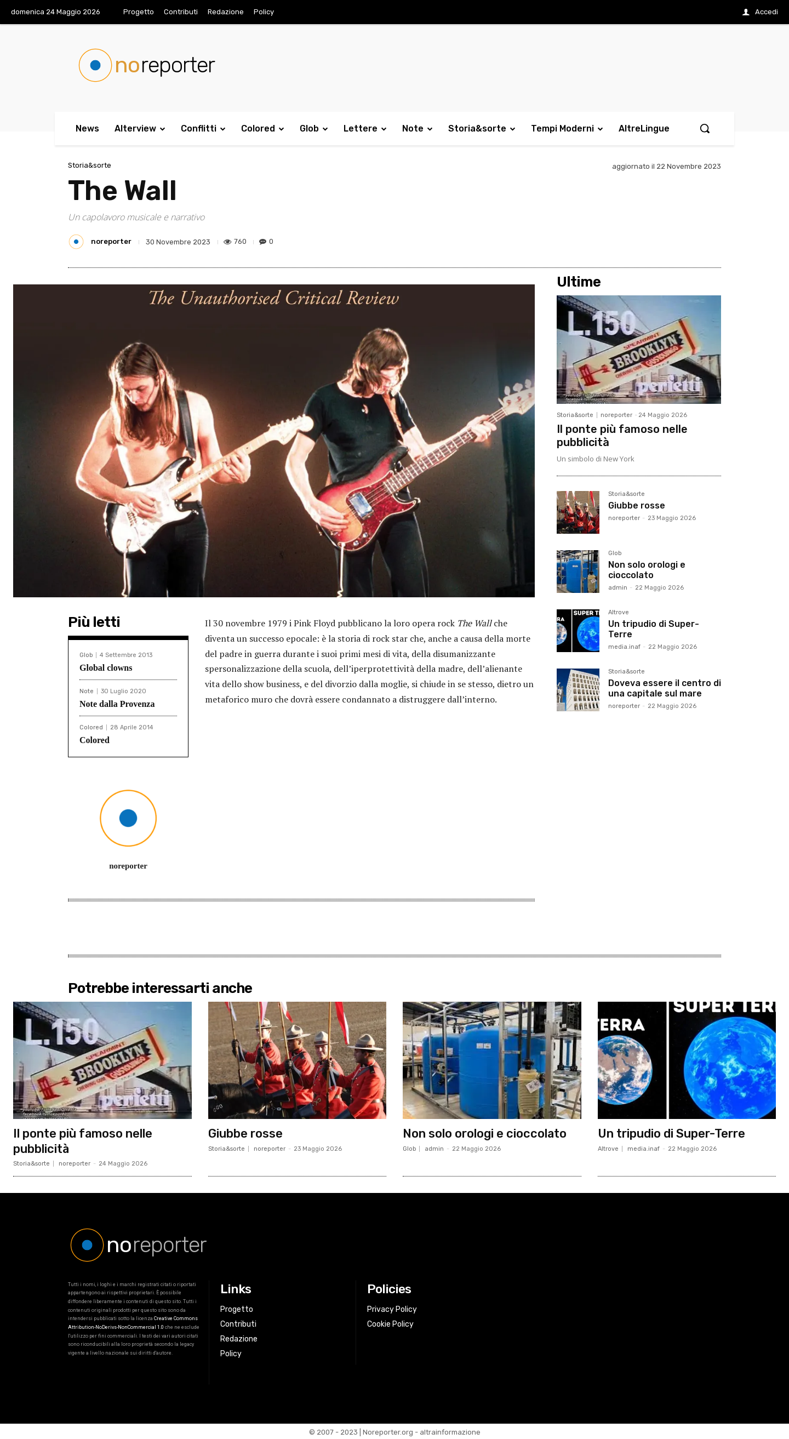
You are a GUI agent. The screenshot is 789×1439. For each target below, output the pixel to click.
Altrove (618, 612)
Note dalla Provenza (117, 704)
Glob (86, 655)
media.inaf (624, 646)
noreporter (111, 241)
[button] (704, 128)
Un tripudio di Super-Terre (653, 629)
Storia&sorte (89, 165)
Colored (91, 727)
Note (86, 691)
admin (617, 587)
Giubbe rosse (636, 505)
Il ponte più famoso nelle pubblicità (83, 1140)
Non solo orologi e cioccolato (646, 569)
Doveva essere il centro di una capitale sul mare (664, 688)
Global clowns (105, 667)
